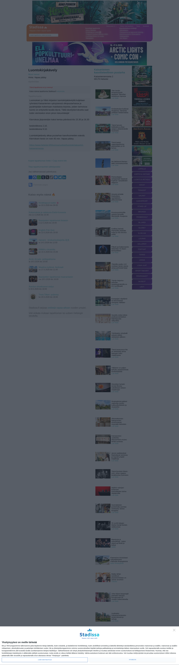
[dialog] (89, 646)
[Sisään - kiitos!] (175, 631)
